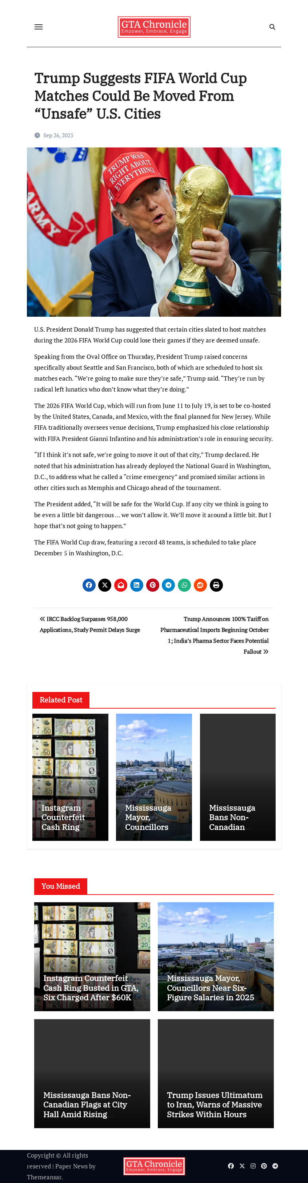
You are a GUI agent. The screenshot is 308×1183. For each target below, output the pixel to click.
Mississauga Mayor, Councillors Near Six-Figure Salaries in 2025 (153, 831)
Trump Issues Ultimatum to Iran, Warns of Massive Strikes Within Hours (215, 1104)
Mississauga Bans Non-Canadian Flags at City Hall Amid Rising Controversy (87, 1109)
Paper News (71, 1166)
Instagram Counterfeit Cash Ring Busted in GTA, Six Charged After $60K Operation (91, 992)
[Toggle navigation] (38, 27)
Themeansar (44, 1177)
